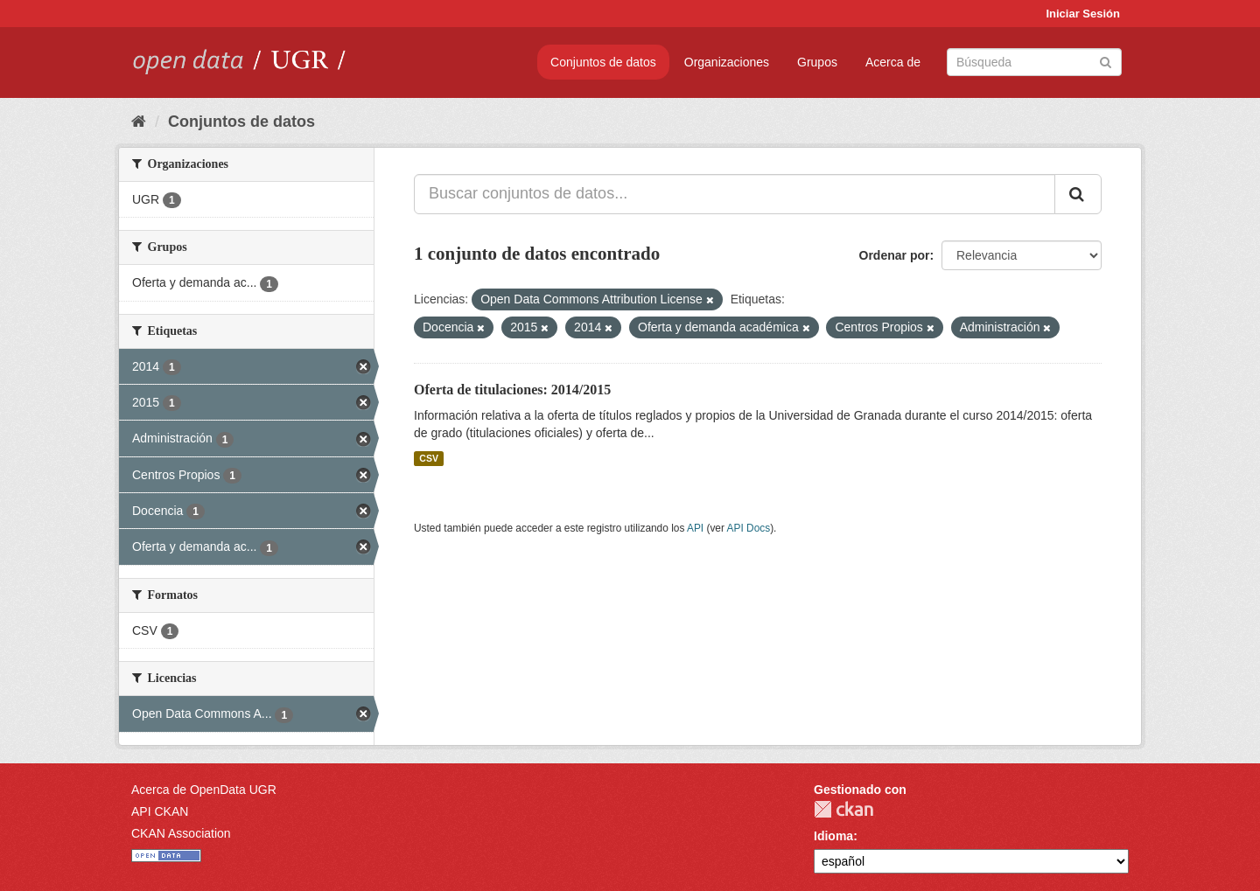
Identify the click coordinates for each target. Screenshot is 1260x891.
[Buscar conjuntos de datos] (1034, 62)
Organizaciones (726, 62)
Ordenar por (894, 255)
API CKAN (159, 811)
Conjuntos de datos (603, 62)
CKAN (843, 809)
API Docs (749, 528)
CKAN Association (181, 833)
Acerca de (892, 62)
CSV (428, 458)
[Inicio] (138, 121)
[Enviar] (1105, 60)
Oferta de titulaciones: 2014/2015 (512, 389)
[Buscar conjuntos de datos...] (734, 194)
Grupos (817, 62)
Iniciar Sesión (1083, 13)
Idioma (833, 836)
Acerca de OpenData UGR (203, 790)
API (695, 528)
